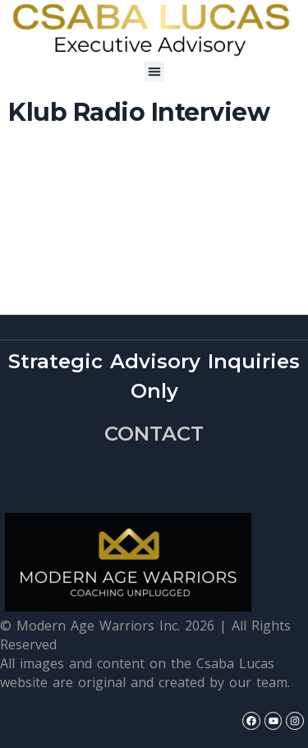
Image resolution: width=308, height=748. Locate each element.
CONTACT (154, 434)
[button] (154, 71)
